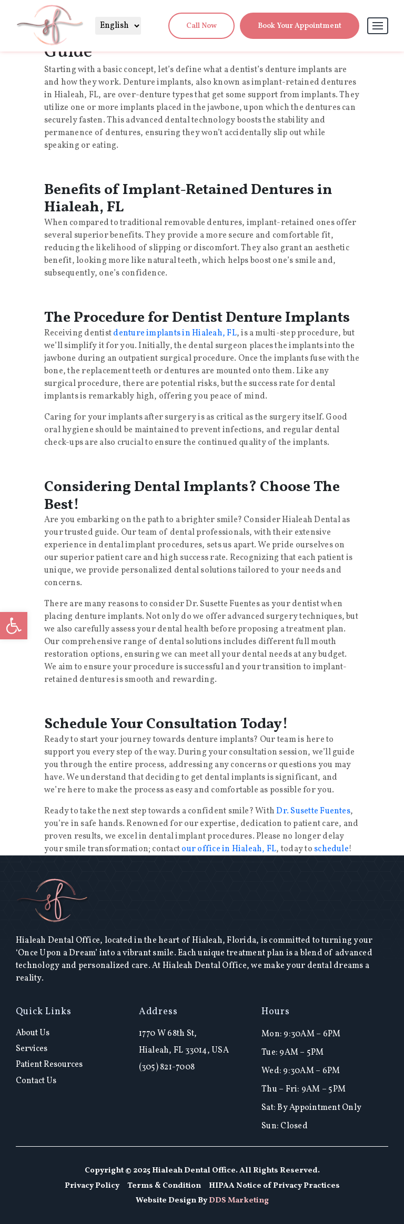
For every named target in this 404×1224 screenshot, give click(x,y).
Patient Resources (49, 1064)
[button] (13, 625)
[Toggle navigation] (377, 25)
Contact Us (36, 1081)
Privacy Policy (92, 1185)
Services (31, 1049)
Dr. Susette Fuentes (313, 811)
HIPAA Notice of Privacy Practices (274, 1185)
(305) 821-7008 (167, 1067)
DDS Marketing (239, 1200)
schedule (331, 849)
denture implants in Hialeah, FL (174, 333)
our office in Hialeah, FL (228, 849)
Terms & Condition (164, 1185)
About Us (32, 1033)
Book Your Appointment (299, 26)
